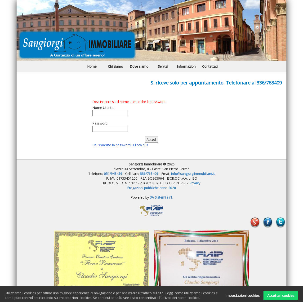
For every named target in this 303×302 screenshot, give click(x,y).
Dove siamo (139, 66)
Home (92, 66)
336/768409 (149, 173)
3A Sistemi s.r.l (161, 197)
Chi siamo (115, 66)
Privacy (194, 183)
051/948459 (113, 173)
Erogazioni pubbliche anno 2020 (151, 188)
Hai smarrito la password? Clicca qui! (120, 145)
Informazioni (186, 66)
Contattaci (210, 66)
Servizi (163, 66)
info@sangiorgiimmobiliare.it (193, 173)
